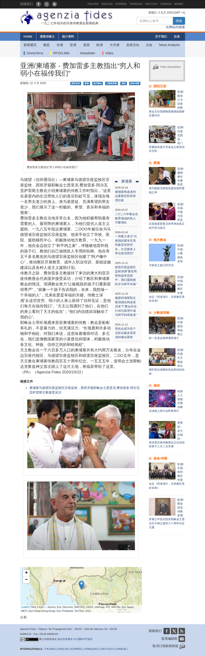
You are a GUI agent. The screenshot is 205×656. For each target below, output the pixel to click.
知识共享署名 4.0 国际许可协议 (75, 639)
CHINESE (166, 4)
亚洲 (73, 45)
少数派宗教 (112, 83)
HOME (28, 36)
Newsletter (86, 53)
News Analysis (169, 45)
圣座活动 (132, 45)
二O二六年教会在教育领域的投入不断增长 (126, 218)
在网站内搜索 (175, 27)
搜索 (179, 21)
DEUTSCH (151, 4)
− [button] (26, 580)
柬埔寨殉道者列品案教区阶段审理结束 (125, 196)
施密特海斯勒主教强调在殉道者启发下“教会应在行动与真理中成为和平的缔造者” (126, 306)
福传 (124, 83)
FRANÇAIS (136, 4)
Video (107, 53)
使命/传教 (134, 83)
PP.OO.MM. (60, 53)
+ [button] (26, 573)
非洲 (60, 45)
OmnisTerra (33, 53)
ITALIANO (93, 4)
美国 (86, 45)
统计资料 (68, 36)
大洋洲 (114, 45)
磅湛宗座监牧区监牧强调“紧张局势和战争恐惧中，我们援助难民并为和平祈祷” (126, 275)
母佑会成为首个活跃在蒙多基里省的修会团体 (125, 333)
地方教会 (97, 83)
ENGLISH (106, 4)
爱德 (87, 83)
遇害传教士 (47, 36)
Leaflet (25, 607)
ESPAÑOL (121, 4)
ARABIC (179, 4)
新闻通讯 (30, 45)
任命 (149, 45)
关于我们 (161, 36)
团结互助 (75, 83)
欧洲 (99, 45)
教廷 (46, 45)
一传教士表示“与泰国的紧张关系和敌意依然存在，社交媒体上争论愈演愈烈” (126, 245)
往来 (177, 36)
